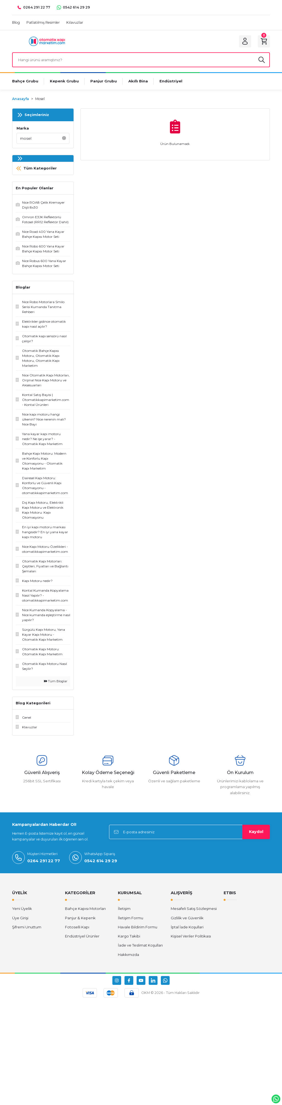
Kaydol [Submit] (256, 831)
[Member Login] (245, 41)
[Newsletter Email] (189, 832)
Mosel (40, 99)
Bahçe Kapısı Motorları (85, 908)
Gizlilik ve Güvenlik (187, 918)
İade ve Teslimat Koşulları (140, 945)
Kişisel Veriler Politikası (191, 936)
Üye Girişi (20, 918)
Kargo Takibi (129, 936)
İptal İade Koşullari (187, 927)
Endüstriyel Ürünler (82, 936)
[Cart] (264, 41)
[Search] (141, 59)
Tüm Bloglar (55, 681)
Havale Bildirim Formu (137, 927)
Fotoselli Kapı (77, 927)
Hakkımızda (128, 954)
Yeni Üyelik (22, 908)
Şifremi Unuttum (26, 927)
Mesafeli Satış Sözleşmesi (194, 908)
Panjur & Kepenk (80, 918)
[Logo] (47, 41)
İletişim (124, 908)
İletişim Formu (130, 918)
